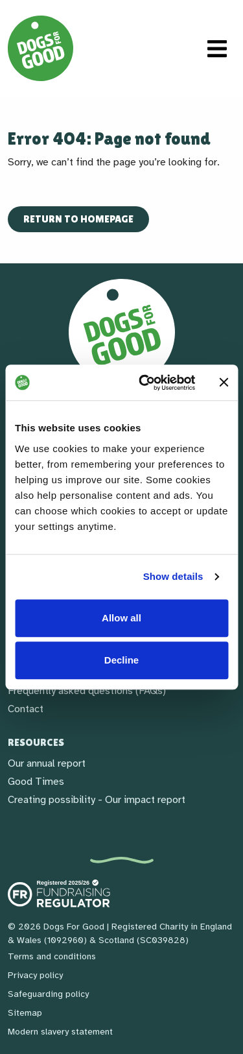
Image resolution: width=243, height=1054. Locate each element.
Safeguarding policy (48, 994)
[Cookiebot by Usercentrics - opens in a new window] (145, 382)
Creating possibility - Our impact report (96, 799)
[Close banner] (223, 382)
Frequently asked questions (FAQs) (87, 690)
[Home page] (40, 48)
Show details (173, 576)
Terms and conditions (52, 956)
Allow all (121, 617)
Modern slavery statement (60, 1031)
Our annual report (47, 763)
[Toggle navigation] (217, 49)
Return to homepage (78, 219)
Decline (121, 659)
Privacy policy (35, 975)
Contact (25, 708)
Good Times (36, 781)
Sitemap (25, 1012)
